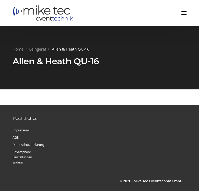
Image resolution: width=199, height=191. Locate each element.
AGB (15, 137)
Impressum (20, 130)
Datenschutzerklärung (27, 145)
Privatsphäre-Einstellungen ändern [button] (22, 157)
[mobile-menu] (179, 13)
